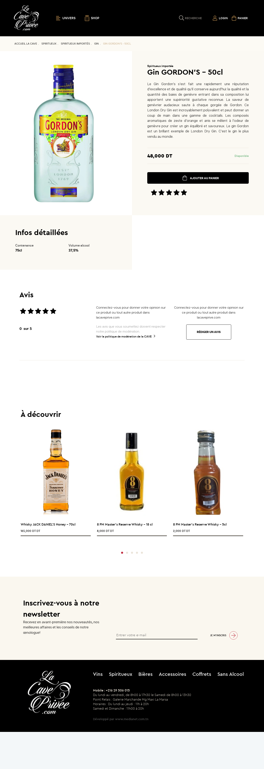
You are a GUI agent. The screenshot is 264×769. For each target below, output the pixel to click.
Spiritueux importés (75, 43)
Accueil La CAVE (25, 43)
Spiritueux (49, 43)
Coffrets (201, 674)
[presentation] (130, 541)
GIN (96, 43)
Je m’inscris (218, 635)
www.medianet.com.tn (131, 719)
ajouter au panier (204, 178)
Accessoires (172, 674)
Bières (145, 674)
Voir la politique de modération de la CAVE (124, 336)
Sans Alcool (230, 674)
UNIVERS (65, 18)
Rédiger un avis (209, 332)
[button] (122, 553)
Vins (98, 674)
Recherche (193, 18)
